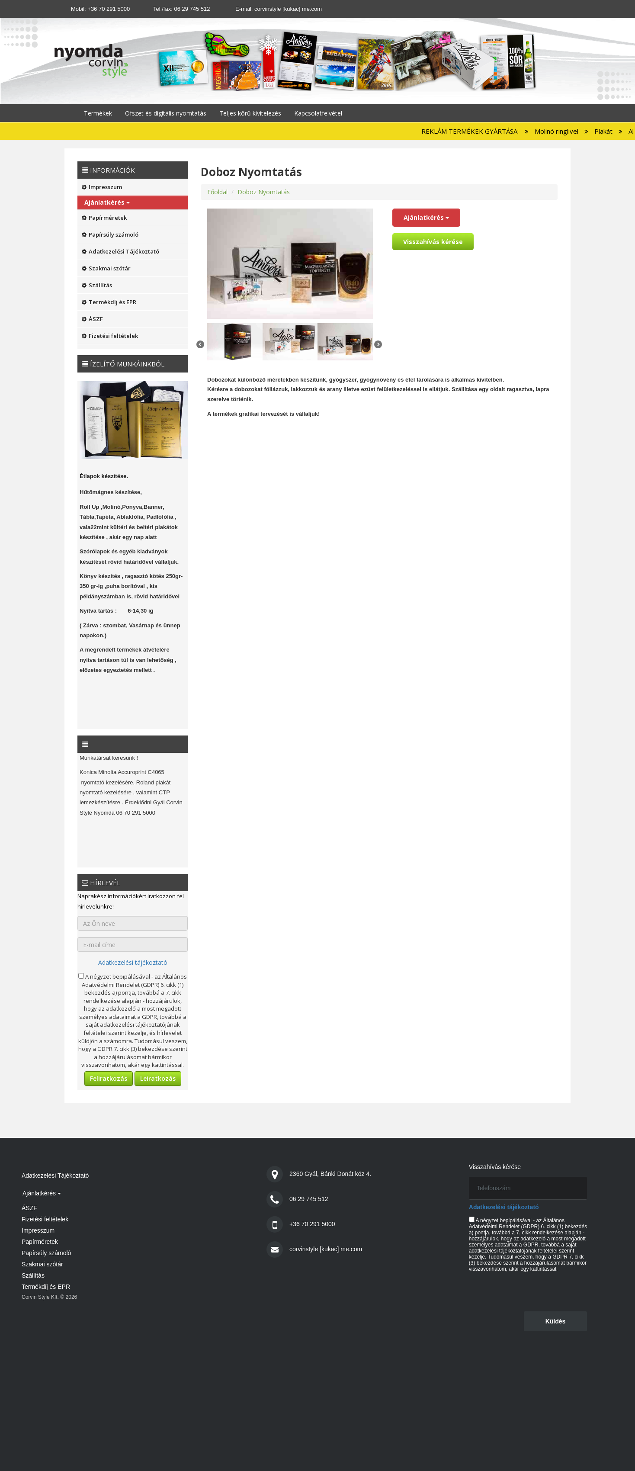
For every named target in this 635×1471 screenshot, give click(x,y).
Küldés (555, 1321)
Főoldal (217, 192)
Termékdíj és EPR (109, 302)
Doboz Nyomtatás (263, 192)
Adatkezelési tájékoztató (132, 962)
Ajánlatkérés (107, 202)
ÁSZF (92, 319)
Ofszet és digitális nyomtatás (165, 113)
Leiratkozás (158, 1078)
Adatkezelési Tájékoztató (120, 251)
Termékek (98, 113)
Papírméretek (104, 218)
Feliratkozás (108, 1078)
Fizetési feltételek (110, 336)
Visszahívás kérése (433, 242)
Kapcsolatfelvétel (318, 113)
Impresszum (102, 187)
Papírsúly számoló (110, 234)
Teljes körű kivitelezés (250, 113)
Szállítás (97, 285)
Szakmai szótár (106, 268)
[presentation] (534, 1291)
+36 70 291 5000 (108, 9)
